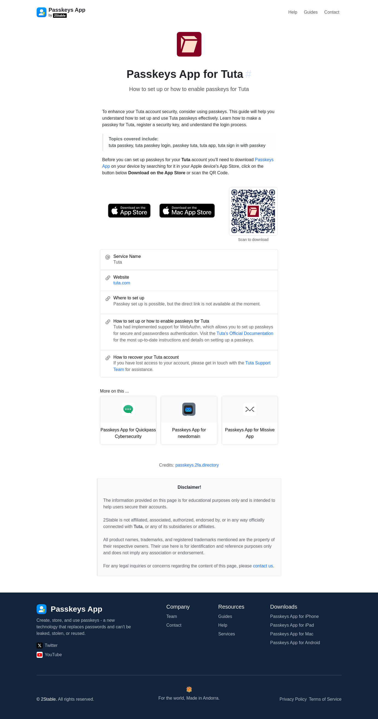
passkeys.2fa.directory (197, 465)
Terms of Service (325, 699)
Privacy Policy (293, 699)
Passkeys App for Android (295, 642)
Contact (331, 12)
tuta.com (121, 283)
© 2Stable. (47, 699)
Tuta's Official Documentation (244, 333)
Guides (311, 12)
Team (171, 616)
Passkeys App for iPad (292, 625)
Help (292, 12)
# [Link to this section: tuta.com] (248, 74)
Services (226, 634)
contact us (263, 566)
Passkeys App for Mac (291, 634)
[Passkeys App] (69, 609)
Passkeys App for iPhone (294, 616)
